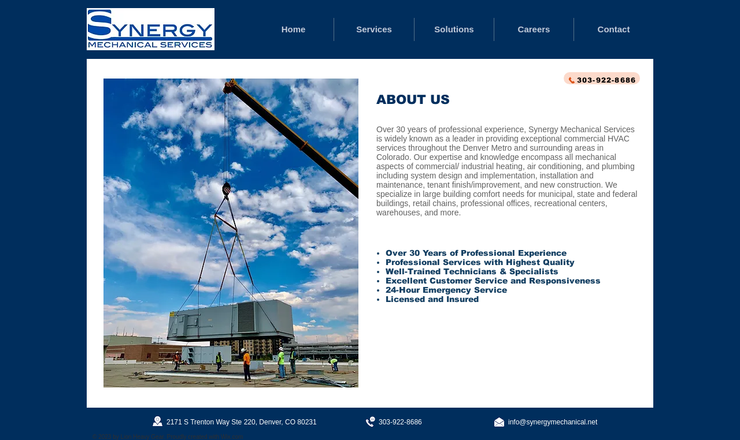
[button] (230, 233)
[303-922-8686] (602, 78)
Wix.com (232, 437)
